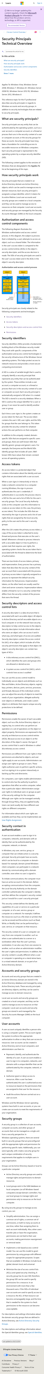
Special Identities (35, 1332)
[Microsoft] (22, 3)
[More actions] (40, 32)
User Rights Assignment (11, 820)
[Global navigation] (2, 3)
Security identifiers (10, 70)
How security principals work (14, 63)
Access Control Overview (16, 32)
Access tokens (12, 322)
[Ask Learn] (35, 32)
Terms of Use (29, 1367)
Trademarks (6, 1371)
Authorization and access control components (20, 67)
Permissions (11, 332)
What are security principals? (14, 60)
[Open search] (34, 3)
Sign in (39, 3)
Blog (31, 1360)
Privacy (15, 1364)
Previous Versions (20, 1360)
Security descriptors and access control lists (24, 327)
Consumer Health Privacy (11, 1367)
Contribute (6, 1364)
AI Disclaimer (6, 1360)
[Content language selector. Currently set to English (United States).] (12, 1349)
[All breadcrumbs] (4, 32)
